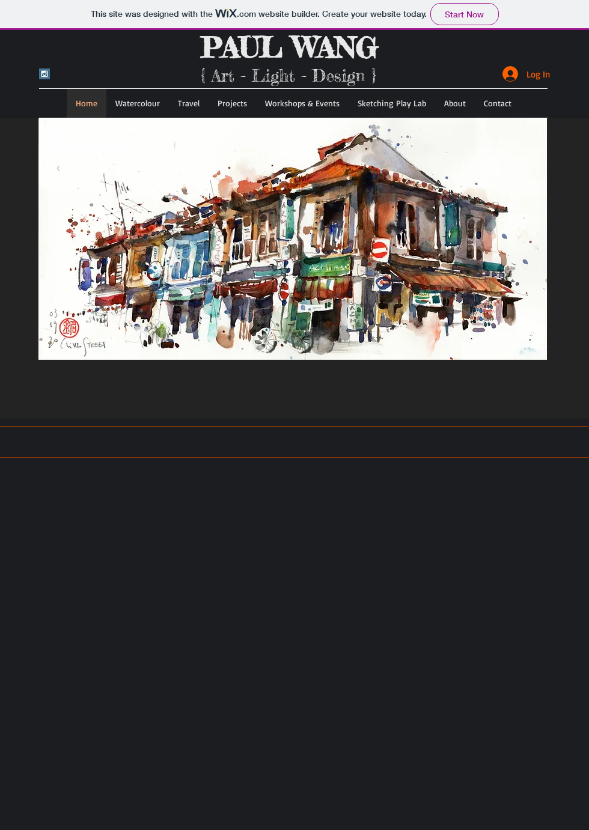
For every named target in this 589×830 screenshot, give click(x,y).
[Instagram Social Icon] (44, 73)
